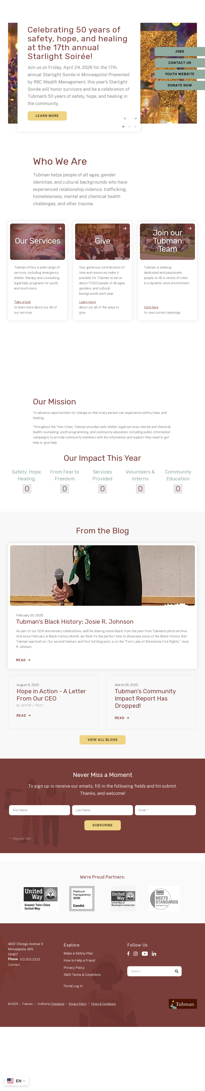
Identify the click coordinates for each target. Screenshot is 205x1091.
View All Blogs (103, 740)
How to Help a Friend (79, 960)
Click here (151, 307)
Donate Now (180, 85)
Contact (14, 965)
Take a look (22, 302)
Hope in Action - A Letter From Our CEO (51, 695)
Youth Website (180, 74)
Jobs (179, 51)
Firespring (57, 1004)
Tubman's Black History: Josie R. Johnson (75, 621)
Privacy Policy (74, 968)
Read (21, 660)
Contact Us (179, 63)
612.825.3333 (30, 959)
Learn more (87, 302)
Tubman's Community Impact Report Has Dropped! (145, 698)
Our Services (37, 241)
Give (102, 241)
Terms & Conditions (103, 1004)
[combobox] (149, 971)
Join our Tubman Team (167, 241)
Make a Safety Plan (78, 953)
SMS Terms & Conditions (82, 975)
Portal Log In (73, 986)
